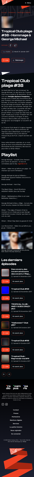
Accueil (4, 12)
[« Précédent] (4, 374)
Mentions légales (17, 420)
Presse (17, 413)
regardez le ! (21, 164)
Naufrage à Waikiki (23, 12)
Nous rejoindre (17, 430)
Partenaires (17, 417)
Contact (17, 410)
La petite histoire (17, 427)
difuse (24, 441)
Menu (28, 3)
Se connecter (16, 434)
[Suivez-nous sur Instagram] (6, 404)
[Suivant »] (9, 374)
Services (17, 423)
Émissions (12, 12)
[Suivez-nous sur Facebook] (2, 404)
